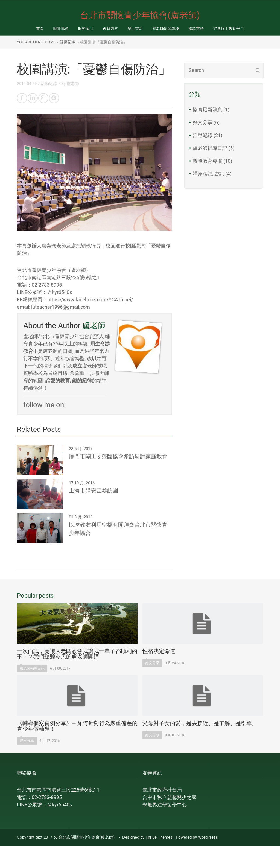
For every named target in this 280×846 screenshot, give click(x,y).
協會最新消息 (207, 109)
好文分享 (202, 122)
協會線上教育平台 (228, 28)
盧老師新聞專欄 (165, 28)
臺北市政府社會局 (162, 790)
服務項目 (85, 28)
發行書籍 (135, 28)
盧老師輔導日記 (210, 148)
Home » (52, 42)
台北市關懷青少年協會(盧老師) (140, 15)
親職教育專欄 (207, 161)
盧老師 (73, 83)
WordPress (208, 837)
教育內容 (110, 28)
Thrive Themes (159, 837)
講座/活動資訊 (208, 174)
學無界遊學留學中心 (164, 804)
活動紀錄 (67, 42)
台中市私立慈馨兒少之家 (169, 797)
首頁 (40, 28)
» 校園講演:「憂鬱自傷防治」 (102, 42)
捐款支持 (196, 28)
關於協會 (61, 28)
